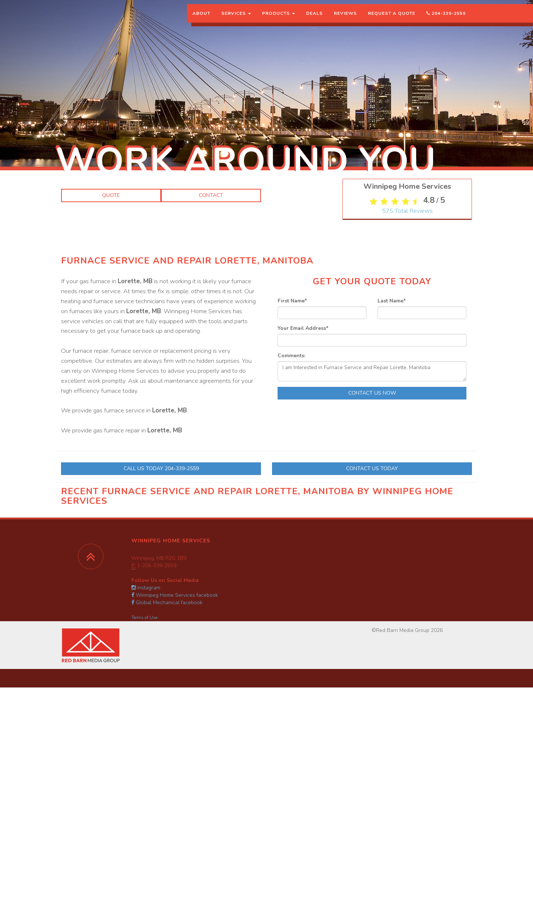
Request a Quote (391, 20)
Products (278, 20)
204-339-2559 (446, 20)
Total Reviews (407, 266)
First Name (292, 300)
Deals (314, 20)
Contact (211, 195)
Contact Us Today (372, 468)
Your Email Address (303, 328)
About (201, 20)
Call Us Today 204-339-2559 (161, 468)
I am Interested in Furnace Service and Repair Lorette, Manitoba (372, 371)
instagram (145, 587)
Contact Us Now (372, 392)
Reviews (345, 20)
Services (236, 20)
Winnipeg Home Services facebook (174, 595)
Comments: (291, 355)
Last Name (392, 300)
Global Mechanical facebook (166, 602)
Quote (111, 195)
